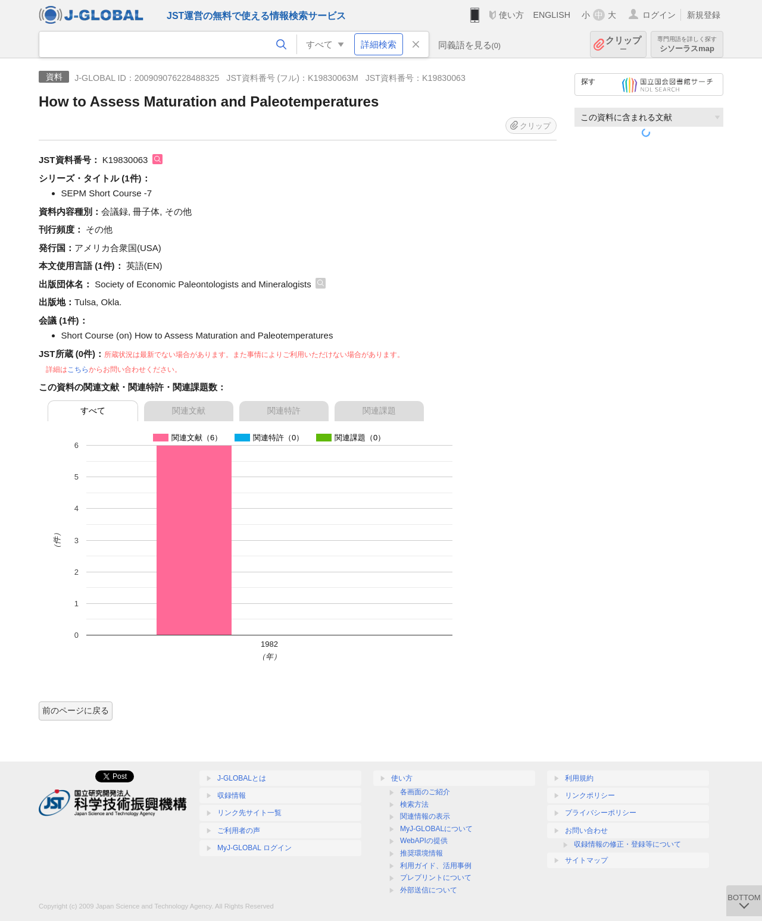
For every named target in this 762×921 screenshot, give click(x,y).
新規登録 (703, 15)
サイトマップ (586, 860)
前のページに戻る (75, 710)
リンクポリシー (590, 795)
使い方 (511, 15)
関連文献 (188, 410)
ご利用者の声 (238, 830)
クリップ (623, 44)
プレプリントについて (435, 877)
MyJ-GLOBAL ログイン (254, 848)
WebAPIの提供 (424, 841)
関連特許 (284, 410)
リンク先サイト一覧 (249, 813)
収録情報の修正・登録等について (627, 844)
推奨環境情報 (421, 853)
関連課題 (379, 410)
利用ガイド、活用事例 (435, 866)
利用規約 (579, 778)
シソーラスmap (687, 44)
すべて (92, 410)
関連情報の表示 (425, 816)
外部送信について (428, 890)
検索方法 (414, 804)
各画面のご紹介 (425, 792)
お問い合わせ (586, 830)
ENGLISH (551, 15)
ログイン (659, 15)
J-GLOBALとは (241, 778)
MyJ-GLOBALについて (436, 829)
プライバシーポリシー (600, 813)
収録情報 (231, 795)
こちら (78, 369)
